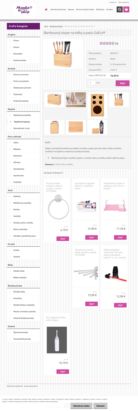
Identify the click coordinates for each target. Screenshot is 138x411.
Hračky (16, 250)
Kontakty (109, 9)
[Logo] (25, 9)
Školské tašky (19, 291)
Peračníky (17, 298)
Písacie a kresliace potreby (24, 311)
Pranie (16, 40)
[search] (120, 9)
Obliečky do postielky (22, 202)
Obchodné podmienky (58, 9)
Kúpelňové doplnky (22, 121)
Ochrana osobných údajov (85, 9)
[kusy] (92, 82)
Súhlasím (100, 405)
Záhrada (16, 162)
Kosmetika (17, 53)
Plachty (16, 209)
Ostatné (16, 256)
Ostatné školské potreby (23, 318)
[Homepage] (45, 9)
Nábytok (17, 149)
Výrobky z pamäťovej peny (24, 235)
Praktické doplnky (21, 100)
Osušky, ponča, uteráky (23, 222)
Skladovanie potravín (22, 87)
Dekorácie (17, 155)
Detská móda (18, 270)
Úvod (46, 26)
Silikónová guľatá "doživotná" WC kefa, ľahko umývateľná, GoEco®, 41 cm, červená (115, 253)
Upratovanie (18, 175)
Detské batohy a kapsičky (24, 304)
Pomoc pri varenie (21, 74)
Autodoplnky (18, 168)
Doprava (71, 9)
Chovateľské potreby (22, 338)
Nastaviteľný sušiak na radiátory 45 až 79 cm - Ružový (114, 186)
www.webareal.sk (31, 386)
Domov (16, 47)
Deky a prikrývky (20, 229)
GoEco (16, 142)
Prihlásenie (112, 2)
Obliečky (17, 196)
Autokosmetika (19, 60)
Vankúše (17, 216)
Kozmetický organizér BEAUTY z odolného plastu (85, 186)
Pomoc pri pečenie (21, 81)
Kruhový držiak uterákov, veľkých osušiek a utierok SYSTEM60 (54, 187)
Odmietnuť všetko (80, 405)
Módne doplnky (19, 277)
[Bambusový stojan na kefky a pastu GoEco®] (63, 39)
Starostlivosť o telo (21, 128)
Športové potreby (20, 332)
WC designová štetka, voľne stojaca (56, 318)
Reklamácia (100, 9)
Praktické (17, 182)
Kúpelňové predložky (22, 115)
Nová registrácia (124, 2)
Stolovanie (17, 94)
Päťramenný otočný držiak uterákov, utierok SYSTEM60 (86, 252)
